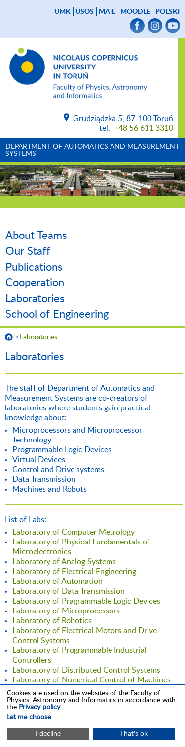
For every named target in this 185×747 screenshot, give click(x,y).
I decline (48, 733)
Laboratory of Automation (57, 581)
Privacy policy (39, 707)
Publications (34, 267)
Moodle (135, 11)
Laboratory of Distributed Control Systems (86, 670)
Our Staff (27, 251)
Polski (167, 11)
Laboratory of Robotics (52, 621)
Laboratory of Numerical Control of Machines (91, 680)
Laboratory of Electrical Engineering (74, 572)
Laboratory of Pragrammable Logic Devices (86, 601)
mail (107, 11)
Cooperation (34, 282)
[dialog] (92, 715)
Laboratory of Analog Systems (64, 562)
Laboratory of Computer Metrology (73, 532)
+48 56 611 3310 (143, 128)
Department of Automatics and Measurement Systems (92, 150)
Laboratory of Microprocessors (66, 611)
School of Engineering (57, 314)
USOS (84, 11)
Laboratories (35, 298)
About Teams (36, 235)
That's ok (134, 733)
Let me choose (29, 717)
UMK (62, 11)
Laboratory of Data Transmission (68, 591)
